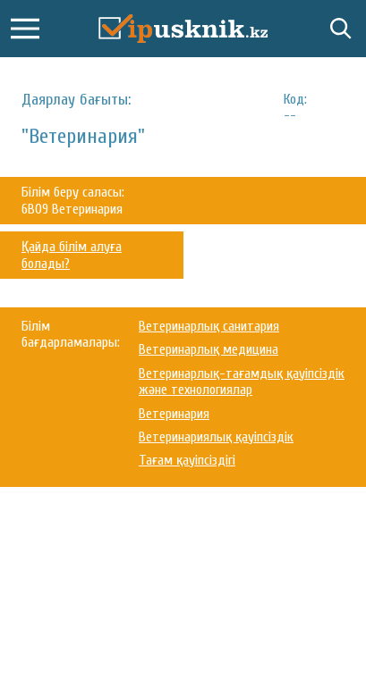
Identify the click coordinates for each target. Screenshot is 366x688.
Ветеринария (174, 414)
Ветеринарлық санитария (209, 326)
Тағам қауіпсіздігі (187, 460)
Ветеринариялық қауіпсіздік (216, 437)
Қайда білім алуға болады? (71, 255)
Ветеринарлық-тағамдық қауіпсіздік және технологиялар (242, 381)
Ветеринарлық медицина (208, 349)
